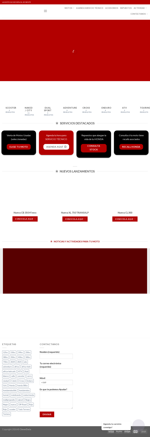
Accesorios (111, 8)
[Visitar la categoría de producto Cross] (86, 103)
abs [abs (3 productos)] (25, 362)
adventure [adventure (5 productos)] (7, 367)
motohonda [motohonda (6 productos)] (16, 395)
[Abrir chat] (138, 425)
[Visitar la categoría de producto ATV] (124, 103)
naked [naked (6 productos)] (20, 400)
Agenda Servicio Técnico (89, 8)
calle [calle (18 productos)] (13, 376)
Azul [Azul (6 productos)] (26, 371)
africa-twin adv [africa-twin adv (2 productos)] (9, 371)
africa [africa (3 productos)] (16, 367)
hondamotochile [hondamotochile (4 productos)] (9, 390)
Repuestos (126, 8)
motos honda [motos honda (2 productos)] (28, 395)
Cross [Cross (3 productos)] (21, 381)
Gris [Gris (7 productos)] (5, 385)
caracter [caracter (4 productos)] (21, 376)
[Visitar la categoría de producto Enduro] (105, 103)
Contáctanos (139, 14)
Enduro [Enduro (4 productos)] (30, 381)
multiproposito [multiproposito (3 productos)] (9, 400)
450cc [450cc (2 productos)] (20, 357)
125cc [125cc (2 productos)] (5, 352)
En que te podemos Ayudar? (56, 399)
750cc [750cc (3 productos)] (5, 362)
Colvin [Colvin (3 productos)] (14, 381)
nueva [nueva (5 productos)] (13, 404)
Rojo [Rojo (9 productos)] (5, 409)
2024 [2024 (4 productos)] (13, 362)
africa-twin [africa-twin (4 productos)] (26, 367)
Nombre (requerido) (56, 356)
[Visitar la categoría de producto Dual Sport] (48, 104)
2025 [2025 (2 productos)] (19, 362)
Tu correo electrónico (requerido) (56, 369)
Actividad (140, 8)
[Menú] (45, 10)
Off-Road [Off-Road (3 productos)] (23, 404)
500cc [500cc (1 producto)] (27, 357)
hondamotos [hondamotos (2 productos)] (24, 390)
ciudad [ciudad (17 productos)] (6, 381)
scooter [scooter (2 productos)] (12, 409)
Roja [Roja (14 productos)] (31, 404)
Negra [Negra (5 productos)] (28, 400)
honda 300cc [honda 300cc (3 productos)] (22, 385)
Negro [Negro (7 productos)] (5, 404)
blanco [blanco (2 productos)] (5, 376)
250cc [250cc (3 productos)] (27, 352)
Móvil (56, 382)
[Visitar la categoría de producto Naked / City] (28, 104)
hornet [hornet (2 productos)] (5, 395)
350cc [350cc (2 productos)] (13, 357)
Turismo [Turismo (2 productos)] (6, 414)
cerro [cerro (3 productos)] (29, 376)
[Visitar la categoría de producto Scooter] (9, 103)
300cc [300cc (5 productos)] (5, 357)
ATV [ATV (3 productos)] (20, 371)
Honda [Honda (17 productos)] (12, 385)
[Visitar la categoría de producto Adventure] (67, 103)
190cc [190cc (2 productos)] (20, 352)
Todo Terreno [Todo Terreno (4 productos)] (24, 409)
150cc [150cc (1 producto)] (13, 352)
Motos (69, 8)
